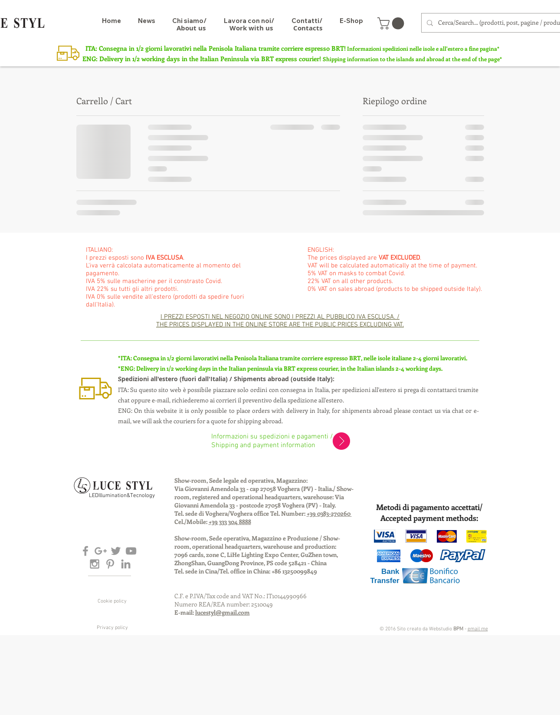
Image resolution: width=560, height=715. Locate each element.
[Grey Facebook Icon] (85, 550)
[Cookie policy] (112, 601)
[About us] (191, 27)
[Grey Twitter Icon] (115, 550)
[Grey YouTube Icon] (131, 550)
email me (478, 629)
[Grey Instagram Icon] (94, 563)
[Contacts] (307, 27)
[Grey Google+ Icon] (100, 550)
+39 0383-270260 (329, 513)
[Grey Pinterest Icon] (110, 563)
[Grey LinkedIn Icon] (125, 563)
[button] (392, 23)
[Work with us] (251, 27)
